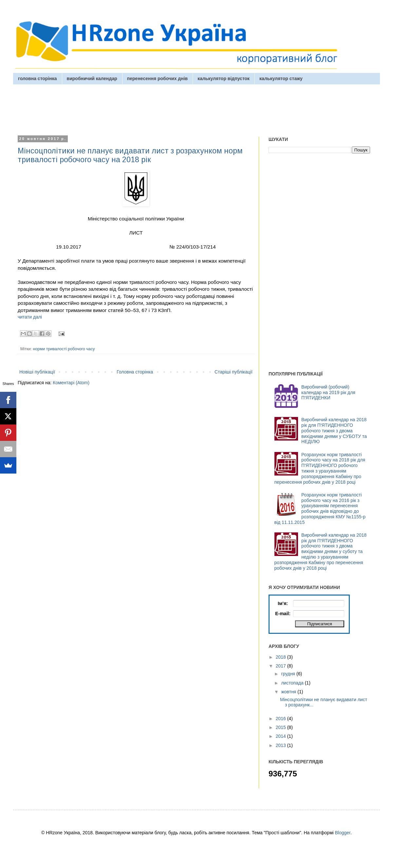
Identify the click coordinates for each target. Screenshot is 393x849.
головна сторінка (37, 78)
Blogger (342, 832)
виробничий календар (92, 78)
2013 (281, 745)
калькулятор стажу (281, 78)
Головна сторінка (135, 371)
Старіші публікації (234, 371)
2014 (281, 736)
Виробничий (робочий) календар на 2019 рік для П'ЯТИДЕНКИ (328, 392)
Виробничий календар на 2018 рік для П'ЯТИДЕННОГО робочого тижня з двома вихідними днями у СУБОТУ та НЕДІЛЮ (334, 430)
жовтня (289, 691)
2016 (281, 718)
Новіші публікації (37, 371)
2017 (281, 665)
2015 (281, 727)
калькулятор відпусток (223, 78)
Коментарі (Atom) (71, 382)
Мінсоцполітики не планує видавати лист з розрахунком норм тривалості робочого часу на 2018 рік (130, 155)
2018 (281, 657)
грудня (288, 673)
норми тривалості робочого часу (64, 349)
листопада (293, 682)
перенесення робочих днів (157, 78)
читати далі (30, 317)
